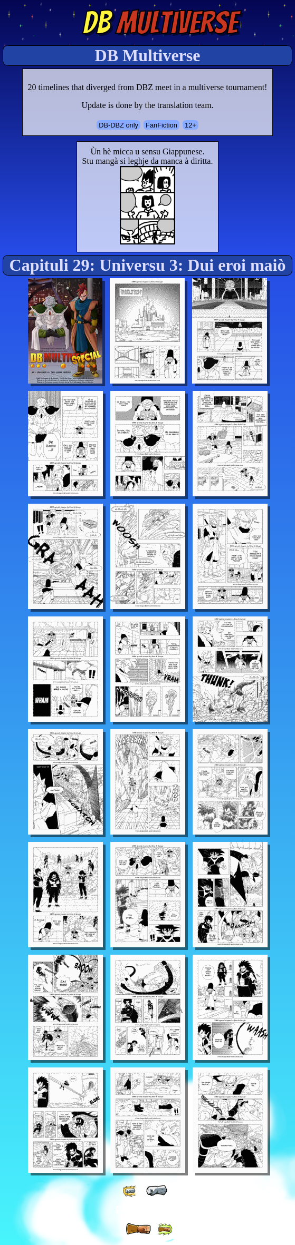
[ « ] (157, 1191)
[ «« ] (130, 1191)
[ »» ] (165, 1229)
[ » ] (138, 1229)
